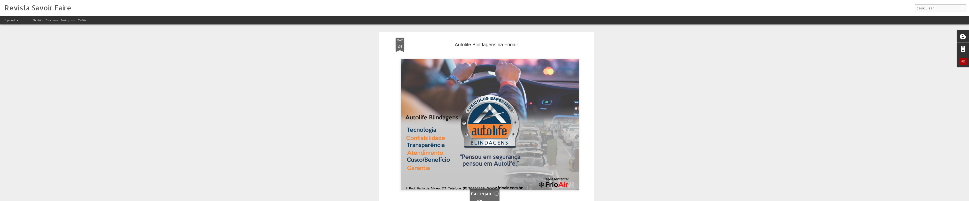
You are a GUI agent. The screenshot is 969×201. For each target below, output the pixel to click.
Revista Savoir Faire (514, 171)
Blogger (528, 198)
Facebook (52, 20)
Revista (38, 20)
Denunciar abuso (545, 198)
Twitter (83, 20)
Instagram (68, 20)
